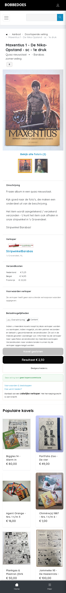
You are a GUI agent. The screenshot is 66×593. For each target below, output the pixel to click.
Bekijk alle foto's (33, 154)
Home (17, 586)
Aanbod (16, 34)
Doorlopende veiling (36, 34)
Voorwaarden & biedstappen (18, 385)
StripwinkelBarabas (19, 251)
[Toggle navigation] (6, 17)
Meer (49, 586)
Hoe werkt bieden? (13, 389)
